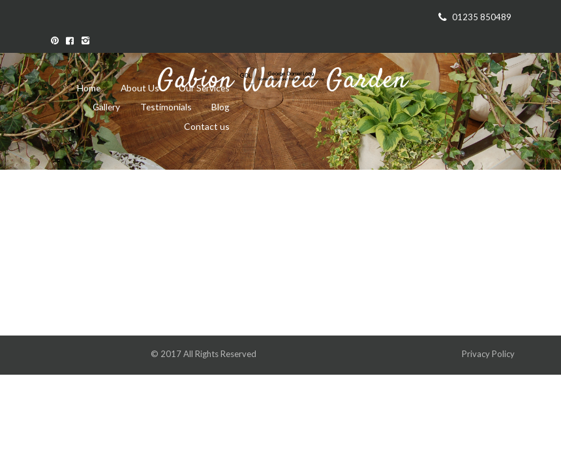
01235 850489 (481, 17)
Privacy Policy (489, 354)
